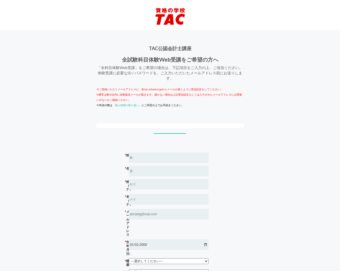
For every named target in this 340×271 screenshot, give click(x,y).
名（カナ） (159, 195)
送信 (162, 254)
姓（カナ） (159, 182)
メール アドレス (159, 208)
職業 (159, 235)
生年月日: (159, 221)
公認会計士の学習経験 (159, 244)
